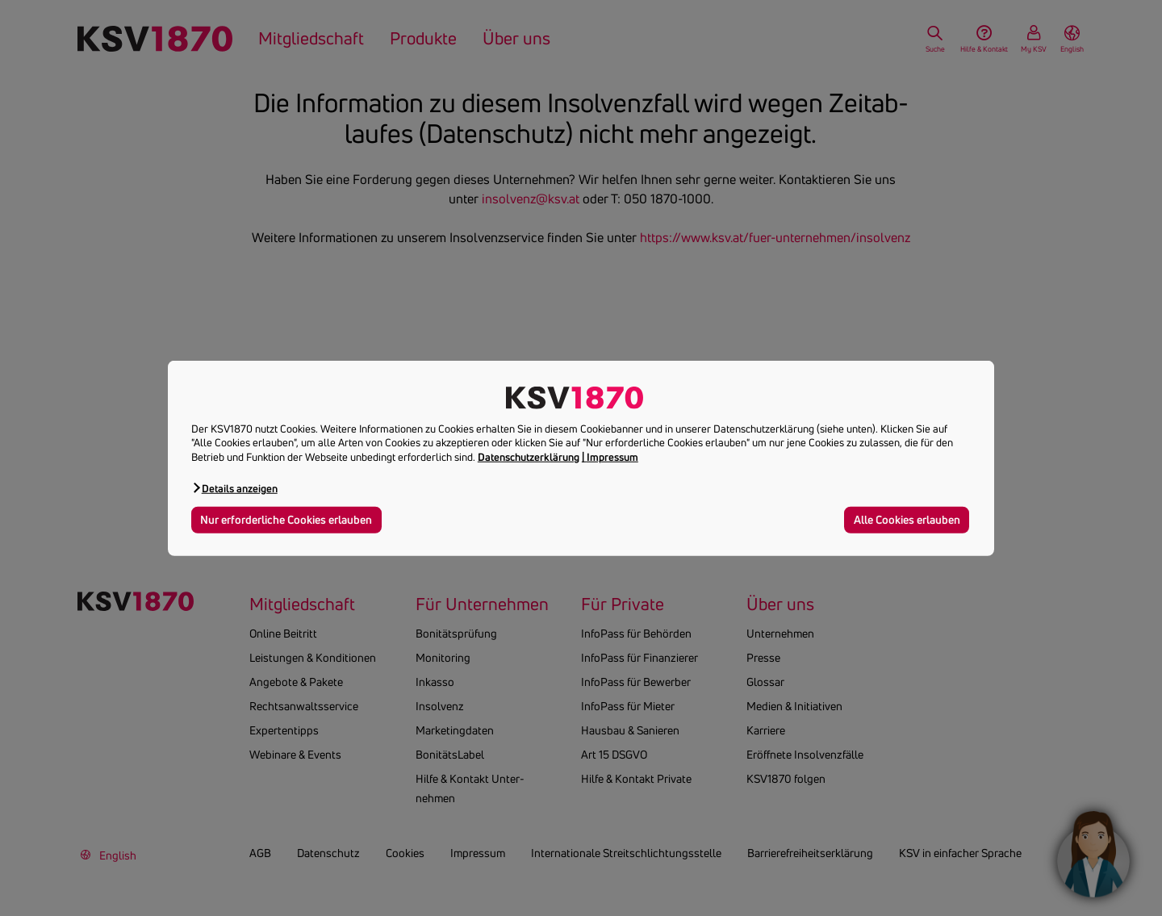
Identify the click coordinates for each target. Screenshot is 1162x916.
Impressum (612, 456)
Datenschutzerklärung (528, 456)
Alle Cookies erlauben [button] (907, 519)
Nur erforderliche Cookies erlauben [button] (286, 519)
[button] (234, 488)
